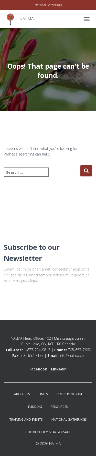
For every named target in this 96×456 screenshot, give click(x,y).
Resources (59, 407)
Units (43, 394)
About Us (22, 394)
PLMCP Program (69, 394)
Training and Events (26, 419)
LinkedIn (59, 369)
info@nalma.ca (71, 355)
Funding (35, 407)
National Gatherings (48, 5)
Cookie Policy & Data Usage (48, 432)
